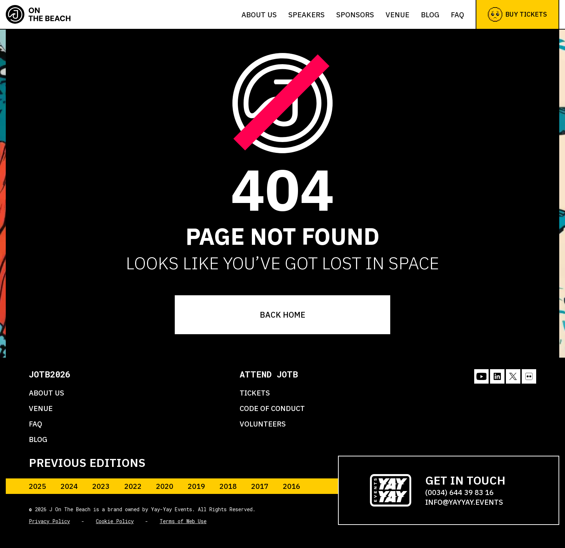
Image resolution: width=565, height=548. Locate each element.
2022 (133, 486)
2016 (291, 486)
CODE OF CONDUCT (272, 408)
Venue (397, 14)
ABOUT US (46, 393)
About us (259, 14)
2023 (101, 486)
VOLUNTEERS (263, 424)
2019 (196, 486)
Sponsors (355, 14)
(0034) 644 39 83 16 (459, 492)
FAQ (457, 14)
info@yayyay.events (464, 502)
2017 (259, 486)
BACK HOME (282, 314)
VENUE (41, 408)
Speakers (306, 14)
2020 (164, 486)
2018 (228, 486)
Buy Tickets (517, 14)
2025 (37, 486)
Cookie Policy (115, 521)
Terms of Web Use (183, 521)
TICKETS (255, 393)
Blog (430, 14)
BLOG (38, 439)
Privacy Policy (49, 521)
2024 (69, 486)
